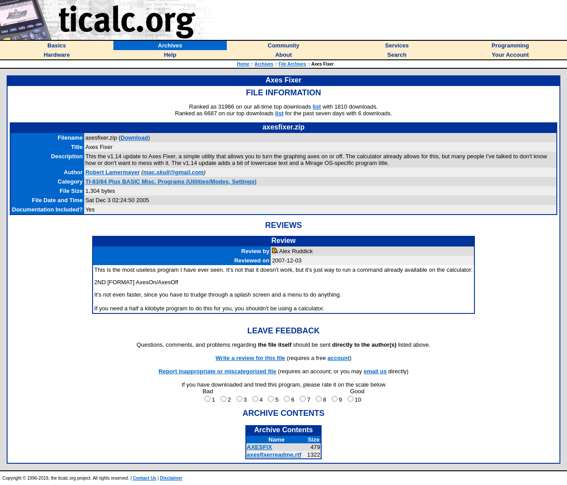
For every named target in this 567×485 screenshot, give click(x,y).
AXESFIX (259, 447)
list (317, 106)
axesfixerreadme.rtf (274, 454)
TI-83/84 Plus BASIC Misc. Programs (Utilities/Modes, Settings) (170, 181)
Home (243, 64)
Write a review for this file (250, 358)
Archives (264, 64)
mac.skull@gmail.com (173, 172)
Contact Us (144, 478)
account (338, 358)
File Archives (292, 64)
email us (375, 371)
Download (134, 137)
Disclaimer (171, 478)
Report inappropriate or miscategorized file (217, 371)
